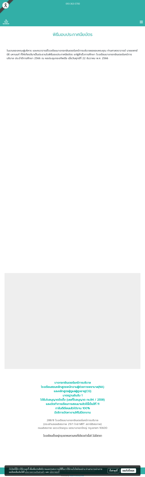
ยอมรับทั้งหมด (128, 470)
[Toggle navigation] (141, 22)
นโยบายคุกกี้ (54, 472)
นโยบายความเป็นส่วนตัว (35, 472)
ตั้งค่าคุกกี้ (113, 470)
